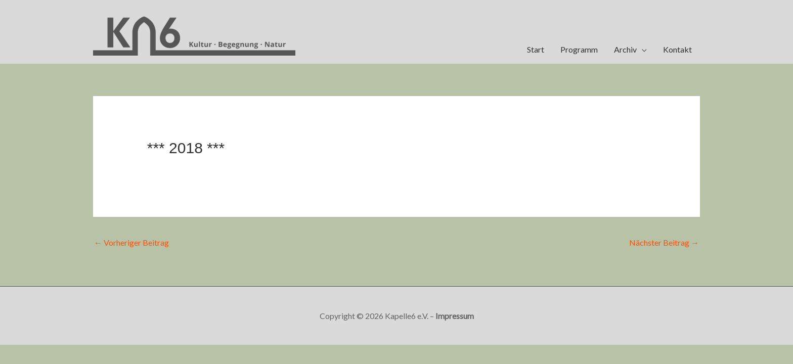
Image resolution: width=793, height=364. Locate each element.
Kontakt (677, 49)
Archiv (625, 49)
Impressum (454, 316)
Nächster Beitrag (664, 242)
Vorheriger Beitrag (131, 242)
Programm (579, 49)
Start (535, 49)
